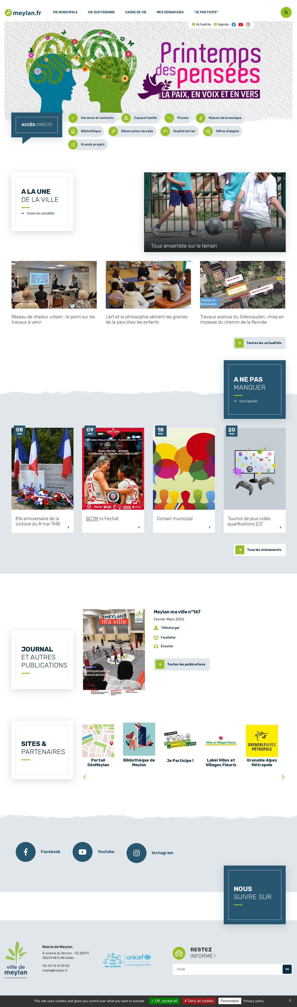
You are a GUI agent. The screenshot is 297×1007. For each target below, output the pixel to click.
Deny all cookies (199, 1001)
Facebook (233, 24)
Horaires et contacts (91, 118)
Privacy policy (254, 1001)
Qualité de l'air (178, 131)
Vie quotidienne (101, 12)
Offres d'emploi (221, 131)
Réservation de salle (131, 131)
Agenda (223, 24)
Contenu (19, 2)
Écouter (167, 646)
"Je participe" (206, 12)
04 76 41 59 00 (58, 966)
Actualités (203, 24)
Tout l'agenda (248, 401)
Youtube (241, 24)
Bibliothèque (84, 131)
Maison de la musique (218, 118)
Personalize (230, 1001)
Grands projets (86, 144)
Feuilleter (168, 638)
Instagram (248, 24)
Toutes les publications (186, 664)
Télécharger (170, 628)
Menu (7, 2)
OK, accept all (164, 1001)
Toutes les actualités (40, 213)
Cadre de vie (136, 12)
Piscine (176, 118)
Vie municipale (65, 12)
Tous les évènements (264, 550)
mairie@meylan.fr (55, 970)
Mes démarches (170, 12)
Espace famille (139, 118)
